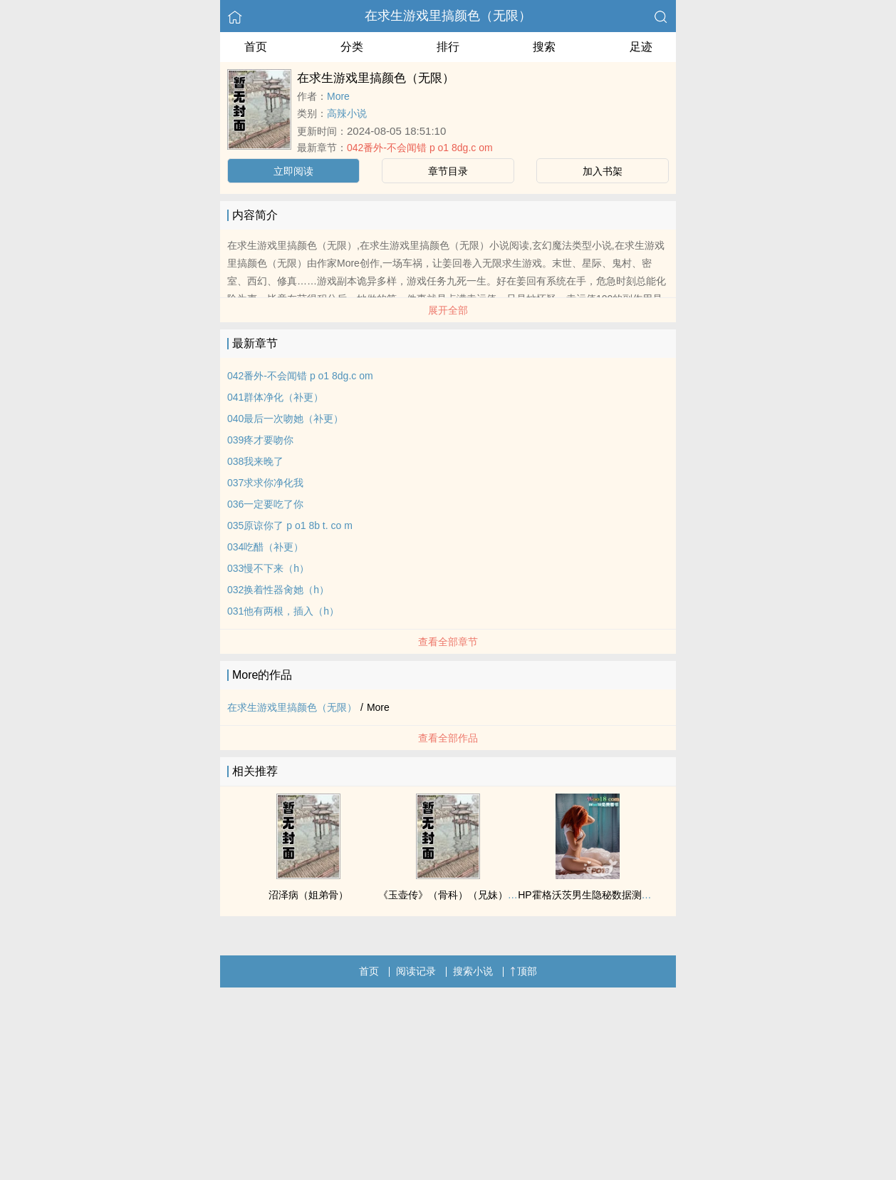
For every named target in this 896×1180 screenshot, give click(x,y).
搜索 (544, 47)
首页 (255, 47)
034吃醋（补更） (265, 547)
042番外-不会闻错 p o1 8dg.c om (420, 147)
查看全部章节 (448, 641)
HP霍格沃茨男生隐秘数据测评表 (589, 895)
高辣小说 (347, 113)
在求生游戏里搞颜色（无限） (448, 16)
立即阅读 (293, 171)
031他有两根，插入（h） (283, 611)
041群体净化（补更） (275, 397)
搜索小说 (473, 971)
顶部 (523, 971)
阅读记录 (416, 971)
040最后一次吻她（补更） (285, 418)
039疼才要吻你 (260, 440)
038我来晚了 (255, 461)
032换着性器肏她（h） (278, 589)
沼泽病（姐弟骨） (308, 895)
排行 (448, 47)
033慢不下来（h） (268, 568)
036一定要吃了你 (265, 504)
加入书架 (602, 171)
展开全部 (448, 310)
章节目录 (448, 171)
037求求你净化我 (265, 482)
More (338, 96)
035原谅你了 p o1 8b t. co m (290, 525)
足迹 (641, 47)
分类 (351, 47)
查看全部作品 (448, 738)
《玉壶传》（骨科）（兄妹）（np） (458, 895)
